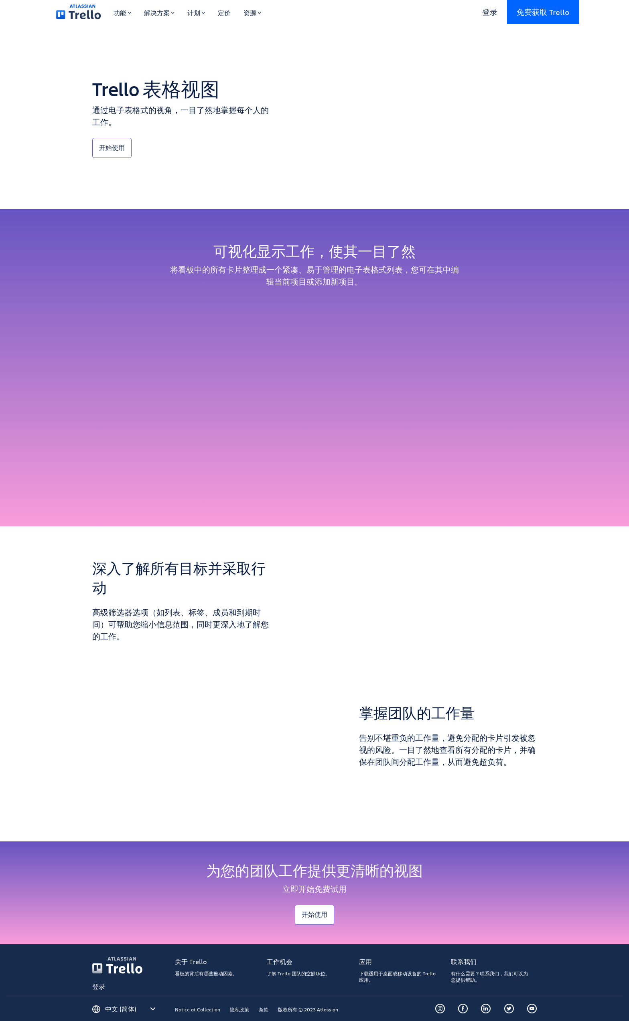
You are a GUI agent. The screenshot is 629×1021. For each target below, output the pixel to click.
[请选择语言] (130, 1009)
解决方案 (159, 12)
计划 (196, 12)
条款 (263, 1009)
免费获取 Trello (543, 12)
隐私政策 (239, 1009)
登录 (489, 12)
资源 (252, 12)
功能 (122, 12)
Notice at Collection (197, 1009)
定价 (224, 12)
